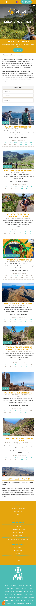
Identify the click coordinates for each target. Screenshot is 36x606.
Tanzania (8, 603)
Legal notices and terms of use (18, 539)
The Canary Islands (18, 603)
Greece (30, 588)
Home (13, 55)
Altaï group (18, 547)
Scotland (6, 600)
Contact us (18, 550)
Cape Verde (21, 585)
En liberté (18, 514)
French (17, 2)
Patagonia (12, 597)
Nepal (25, 594)
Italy (31, 591)
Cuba (7, 588)
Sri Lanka (23, 600)
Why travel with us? (18, 557)
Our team (18, 553)
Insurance (18, 526)
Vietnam (28, 603)
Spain (17, 600)
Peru (18, 597)
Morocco (19, 594)
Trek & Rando (18, 511)
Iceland (7, 591)
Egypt (12, 588)
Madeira (12, 594)
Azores (7, 585)
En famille (18, 518)
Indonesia (19, 591)
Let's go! (19, 50)
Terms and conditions (18, 529)
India (12, 591)
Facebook (16, 560)
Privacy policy (18, 532)
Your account (10, 2)
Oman (5, 597)
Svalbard (30, 600)
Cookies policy (18, 535)
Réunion (31, 597)
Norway (31, 594)
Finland (18, 588)
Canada (13, 585)
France (24, 588)
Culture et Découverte (18, 508)
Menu (34, 5)
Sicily (12, 600)
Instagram (19, 560)
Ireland (26, 591)
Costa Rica (29, 585)
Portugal (24, 597)
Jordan (6, 594)
